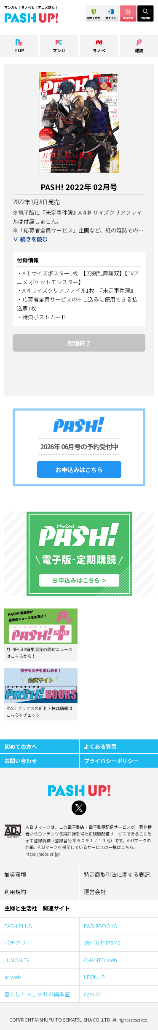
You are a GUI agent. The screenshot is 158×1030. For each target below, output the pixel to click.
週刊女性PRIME (102, 943)
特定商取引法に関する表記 (117, 874)
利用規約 (15, 892)
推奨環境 (15, 874)
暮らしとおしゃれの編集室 (37, 994)
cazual (92, 994)
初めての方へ (20, 746)
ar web (15, 977)
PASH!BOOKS (100, 926)
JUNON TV (16, 960)
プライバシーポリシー (111, 761)
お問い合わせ (20, 761)
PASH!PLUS (18, 926)
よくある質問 (100, 746)
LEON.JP (94, 977)
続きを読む (34, 239)
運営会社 (95, 892)
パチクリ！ (18, 943)
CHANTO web (100, 960)
